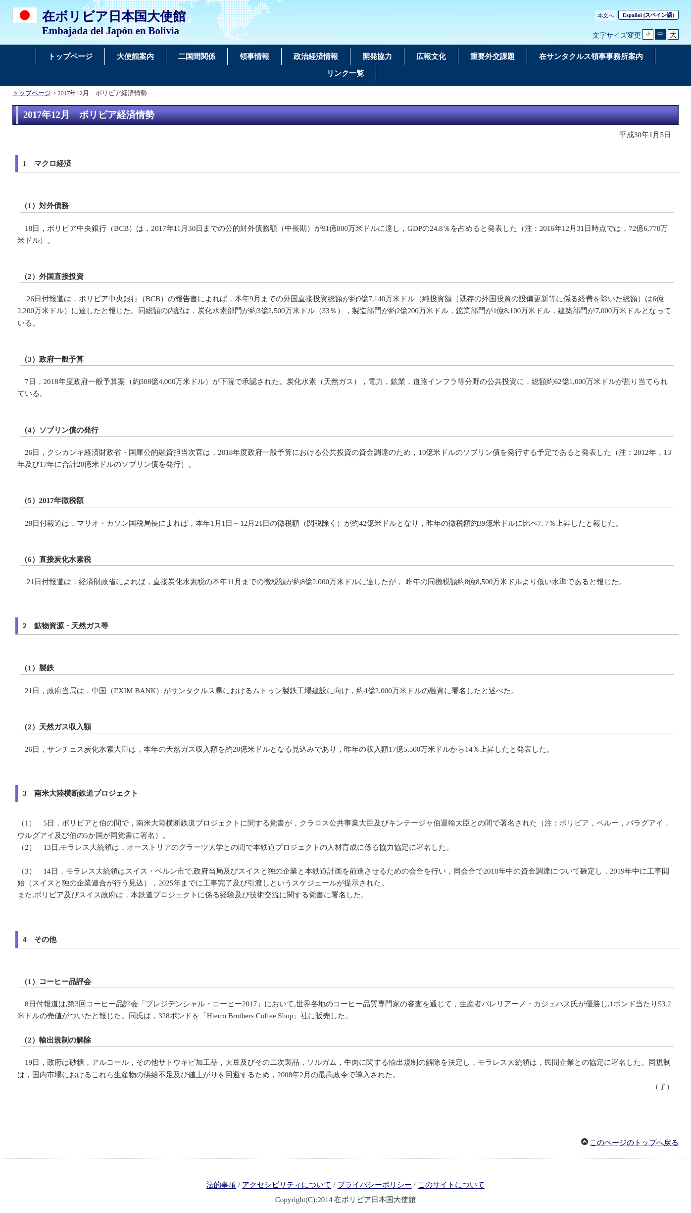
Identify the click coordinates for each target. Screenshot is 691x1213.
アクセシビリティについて (286, 1185)
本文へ (605, 15)
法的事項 (221, 1185)
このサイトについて (451, 1185)
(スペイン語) (648, 15)
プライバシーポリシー (375, 1185)
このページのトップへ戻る (634, 1143)
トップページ (31, 93)
